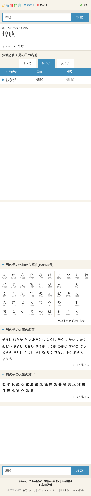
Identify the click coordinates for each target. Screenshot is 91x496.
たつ (27, 339)
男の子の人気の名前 (18, 329)
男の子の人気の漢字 (18, 374)
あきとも (38, 339)
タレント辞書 (77, 490)
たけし (29, 352)
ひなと (59, 352)
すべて (27, 63)
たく (83, 339)
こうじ (51, 339)
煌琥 (39, 80)
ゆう (68, 352)
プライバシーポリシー (48, 490)
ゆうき (40, 346)
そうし (62, 339)
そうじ (7, 339)
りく (49, 352)
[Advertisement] (46, 117)
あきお (78, 352)
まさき (7, 352)
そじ (83, 346)
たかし (73, 339)
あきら (29, 346)
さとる (40, 352)
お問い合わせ (29, 490)
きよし (18, 346)
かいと (73, 346)
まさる (7, 359)
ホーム (6, 28)
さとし (18, 352)
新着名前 (64, 490)
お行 (25, 28)
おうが (19, 46)
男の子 (16, 28)
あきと (62, 346)
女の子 (65, 63)
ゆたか (18, 339)
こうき (51, 346)
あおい (7, 346)
